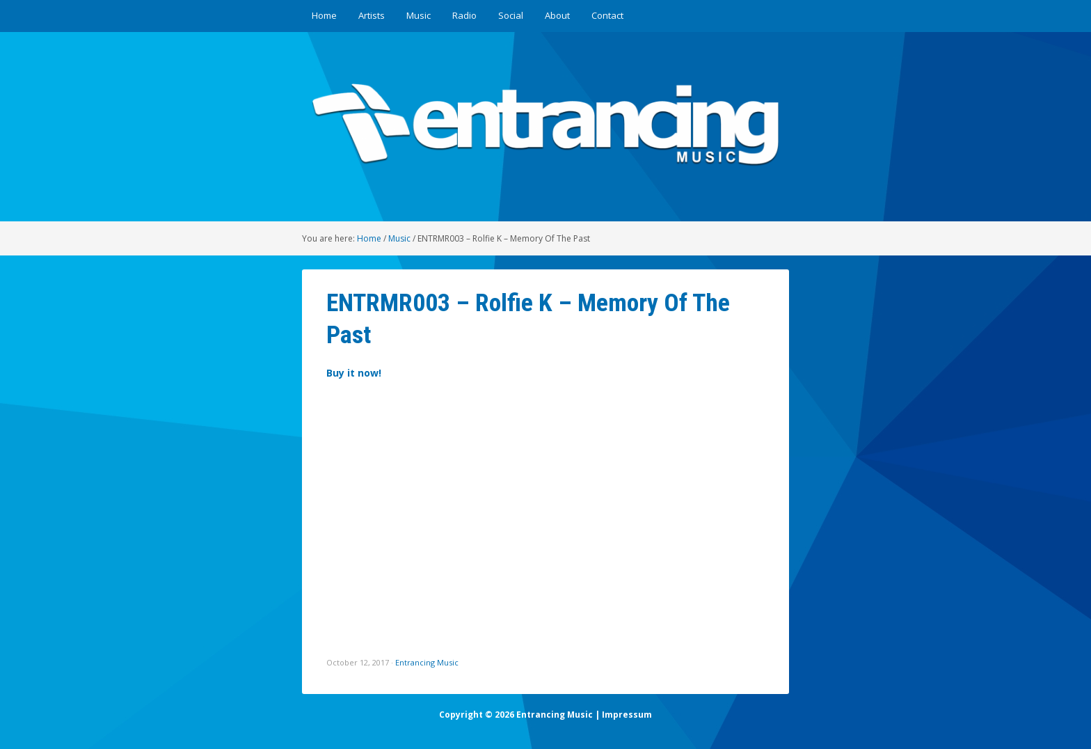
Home (324, 15)
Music (418, 15)
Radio (464, 15)
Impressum (627, 714)
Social (510, 15)
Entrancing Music (427, 662)
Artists (371, 15)
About (557, 15)
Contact (607, 15)
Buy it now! (353, 372)
